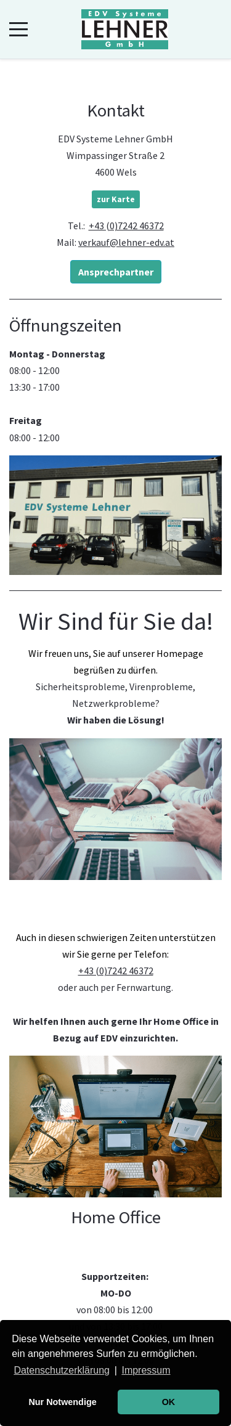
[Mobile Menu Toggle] (18, 29)
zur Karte (116, 199)
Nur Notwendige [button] (62, 1402)
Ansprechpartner (115, 272)
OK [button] (169, 1402)
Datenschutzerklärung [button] (62, 1370)
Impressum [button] (145, 1370)
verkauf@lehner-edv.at (126, 242)
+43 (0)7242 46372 (126, 225)
